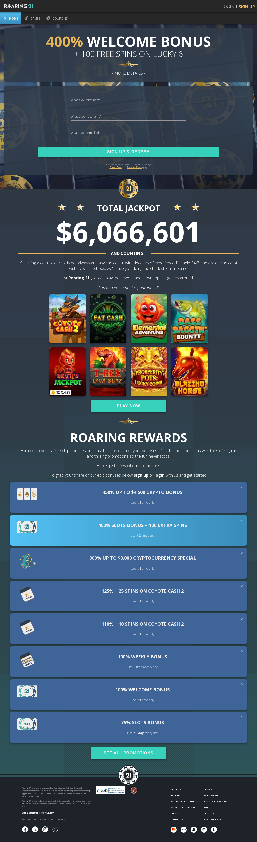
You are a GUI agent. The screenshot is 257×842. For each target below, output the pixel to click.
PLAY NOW (128, 406)
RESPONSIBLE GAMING (215, 801)
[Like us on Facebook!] (25, 829)
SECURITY (176, 789)
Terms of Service (134, 167)
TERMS (174, 813)
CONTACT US (177, 819)
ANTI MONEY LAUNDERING (185, 801)
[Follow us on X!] (35, 829)
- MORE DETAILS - (128, 73)
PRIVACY (208, 789)
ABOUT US (209, 813)
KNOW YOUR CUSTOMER (183, 807)
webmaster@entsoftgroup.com (38, 812)
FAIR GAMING (211, 795)
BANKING (175, 795)
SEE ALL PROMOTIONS (128, 753)
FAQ (206, 807)
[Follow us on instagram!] (45, 829)
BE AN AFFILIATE (212, 819)
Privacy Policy (116, 167)
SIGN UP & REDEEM (128, 152)
